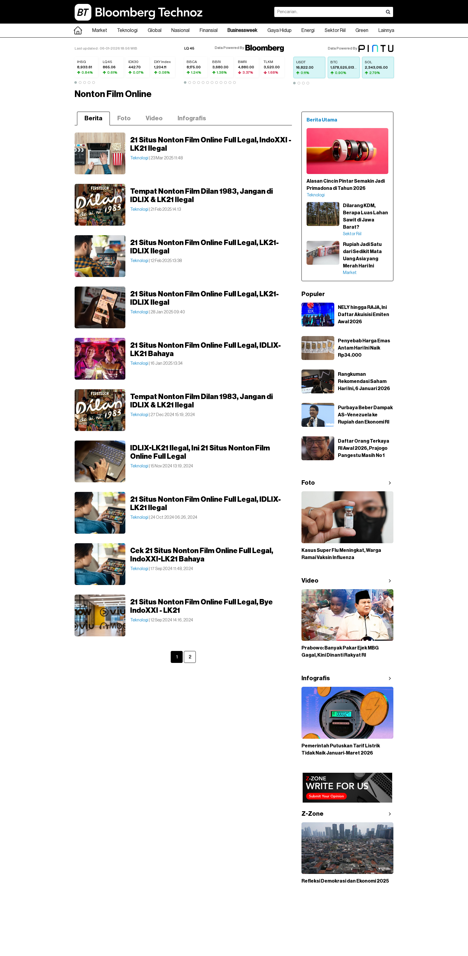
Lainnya (386, 30)
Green (361, 30)
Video (154, 118)
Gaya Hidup (279, 30)
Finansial (209, 30)
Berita (93, 118)
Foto (124, 118)
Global (154, 30)
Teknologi (127, 30)
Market (99, 30)
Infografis (192, 118)
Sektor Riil (335, 30)
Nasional (180, 30)
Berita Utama (322, 120)
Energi (308, 30)
